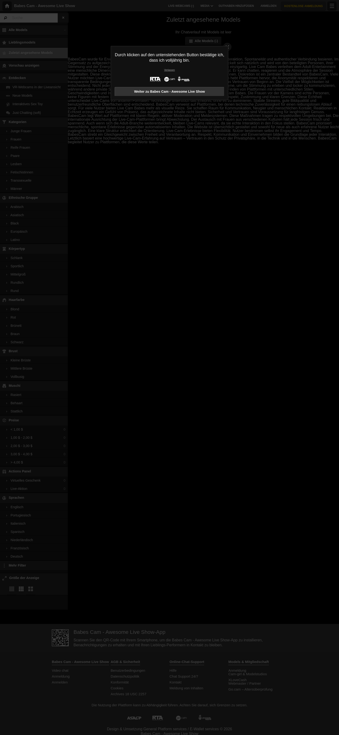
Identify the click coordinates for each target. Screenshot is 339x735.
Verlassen (169, 70)
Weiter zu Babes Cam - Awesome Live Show (169, 91)
